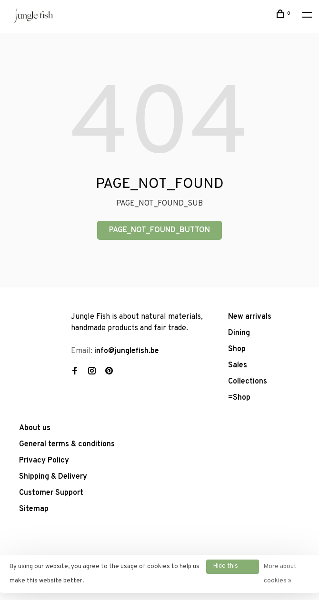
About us (34, 428)
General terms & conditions (67, 444)
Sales (237, 365)
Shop (237, 349)
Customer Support (51, 493)
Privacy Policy (44, 460)
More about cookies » (280, 574)
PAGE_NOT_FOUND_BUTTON (159, 230)
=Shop (239, 398)
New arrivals (249, 317)
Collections (247, 381)
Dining (239, 333)
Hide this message (226, 568)
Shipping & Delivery (53, 477)
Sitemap (34, 509)
